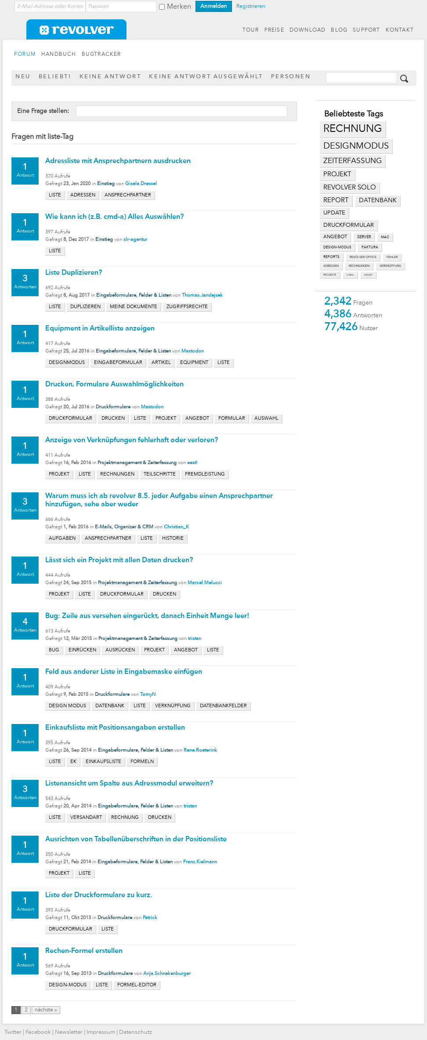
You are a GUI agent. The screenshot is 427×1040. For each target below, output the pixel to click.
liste (55, 195)
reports (331, 257)
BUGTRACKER (101, 54)
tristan (194, 638)
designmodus (356, 146)
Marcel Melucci (205, 583)
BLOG (339, 30)
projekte (330, 274)
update (334, 213)
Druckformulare (113, 407)
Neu (23, 77)
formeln (142, 762)
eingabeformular (118, 362)
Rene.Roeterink (200, 750)
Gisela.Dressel (141, 184)
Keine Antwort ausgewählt (206, 77)
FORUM (25, 54)
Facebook (38, 1032)
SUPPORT (366, 30)
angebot (335, 237)
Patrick (150, 918)
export (368, 275)
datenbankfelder (223, 706)
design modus (67, 706)
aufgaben (62, 538)
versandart (86, 817)
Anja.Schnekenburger (167, 973)
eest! (192, 463)
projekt (337, 174)
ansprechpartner (128, 195)
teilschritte (160, 474)
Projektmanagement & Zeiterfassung (137, 463)
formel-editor (136, 985)
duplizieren (85, 307)
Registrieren (250, 6)
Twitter (13, 1032)
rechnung (352, 129)
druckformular (348, 225)
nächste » (46, 1010)
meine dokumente (133, 307)
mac (385, 237)
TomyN (148, 694)
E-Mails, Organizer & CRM (124, 527)
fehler (392, 257)
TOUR (250, 30)
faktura (370, 247)
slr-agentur (135, 239)
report (336, 200)
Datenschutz (135, 1032)
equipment (194, 362)
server (364, 237)
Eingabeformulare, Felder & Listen (133, 295)
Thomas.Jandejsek (202, 295)
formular (231, 418)
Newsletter (69, 1032)
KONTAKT (400, 30)
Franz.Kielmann (200, 862)
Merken (179, 7)
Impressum (101, 1032)
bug (54, 650)
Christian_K (176, 527)
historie (173, 538)
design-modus (337, 247)
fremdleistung (205, 474)
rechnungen (359, 266)
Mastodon (192, 351)
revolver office (363, 257)
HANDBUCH (58, 54)
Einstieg (106, 184)
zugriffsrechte (187, 307)
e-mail (350, 275)
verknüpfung (390, 266)
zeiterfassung (352, 161)
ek (73, 762)
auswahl (266, 418)
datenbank (378, 201)
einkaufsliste (103, 762)
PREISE (274, 30)
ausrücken (120, 650)
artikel (161, 362)
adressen (331, 266)
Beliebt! (55, 77)
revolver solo (349, 188)
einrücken (82, 650)
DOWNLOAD (307, 30)
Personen (291, 77)
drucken (113, 418)
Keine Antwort (110, 77)
